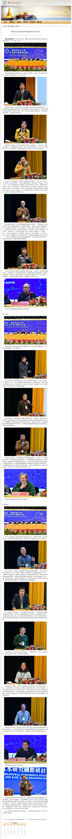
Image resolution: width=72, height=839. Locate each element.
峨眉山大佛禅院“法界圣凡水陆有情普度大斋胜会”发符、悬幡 (42, 824)
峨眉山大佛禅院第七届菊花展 (57, 52)
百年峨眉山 (53, 66)
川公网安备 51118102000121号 (17, 836)
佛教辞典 (29, 829)
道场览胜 (32, 22)
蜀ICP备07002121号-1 (57, 835)
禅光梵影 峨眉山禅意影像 (56, 64)
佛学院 (19, 22)
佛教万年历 (21, 829)
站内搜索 (59, 829)
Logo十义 (13, 829)
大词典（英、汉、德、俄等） (46, 829)
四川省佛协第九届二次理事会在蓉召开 (15, 824)
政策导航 (39, 22)
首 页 (5, 22)
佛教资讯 (25, 22)
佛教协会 (12, 22)
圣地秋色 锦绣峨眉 (55, 62)
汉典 (36, 829)
